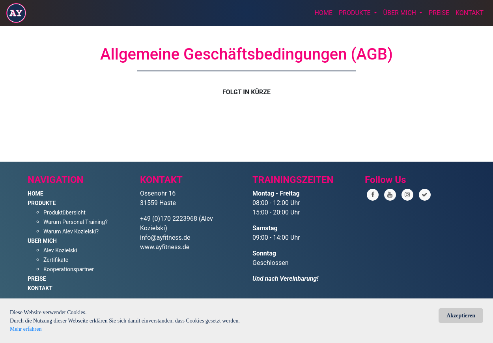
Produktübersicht (64, 212)
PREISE (439, 13)
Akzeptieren (460, 316)
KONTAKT (470, 13)
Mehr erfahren (25, 329)
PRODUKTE (355, 13)
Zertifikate (55, 260)
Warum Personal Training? (75, 222)
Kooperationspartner (68, 269)
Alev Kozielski (60, 250)
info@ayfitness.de (165, 237)
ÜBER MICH (400, 13)
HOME (323, 13)
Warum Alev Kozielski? (71, 231)
